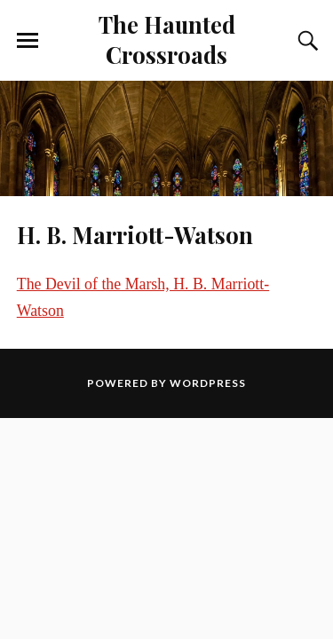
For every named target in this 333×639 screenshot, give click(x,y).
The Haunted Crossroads (167, 39)
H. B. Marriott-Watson (135, 234)
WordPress (208, 383)
